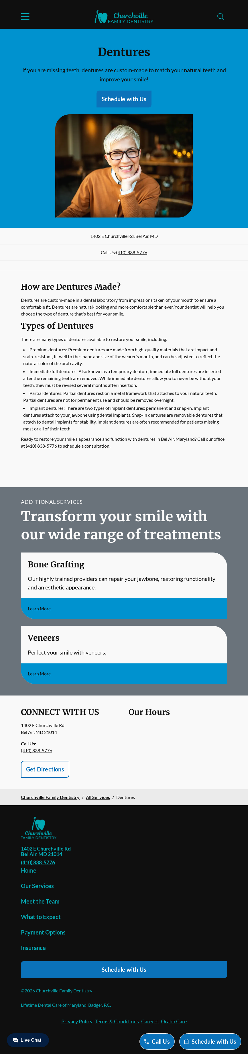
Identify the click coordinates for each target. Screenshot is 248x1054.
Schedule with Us (124, 98)
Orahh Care (174, 1021)
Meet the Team (40, 901)
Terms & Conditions (117, 1021)
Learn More (39, 608)
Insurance (33, 947)
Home (28, 870)
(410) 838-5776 (131, 252)
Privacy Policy (76, 1021)
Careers (150, 1021)
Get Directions (45, 769)
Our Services (37, 885)
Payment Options (43, 932)
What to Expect (41, 916)
